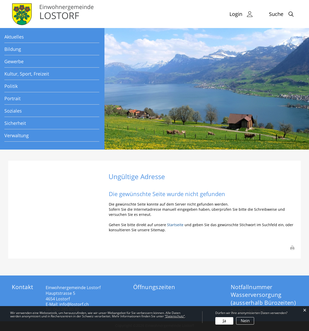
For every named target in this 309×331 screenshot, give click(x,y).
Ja (224, 321)
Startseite (175, 224)
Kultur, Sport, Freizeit (26, 74)
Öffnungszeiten (154, 287)
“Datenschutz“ (175, 316)
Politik (11, 86)
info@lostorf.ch (74, 304)
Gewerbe (14, 61)
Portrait (12, 98)
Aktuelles (14, 37)
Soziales (13, 111)
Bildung (12, 49)
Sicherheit (15, 123)
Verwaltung (16, 135)
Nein (245, 321)
